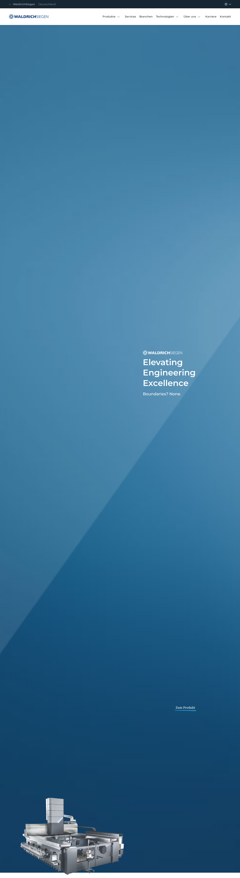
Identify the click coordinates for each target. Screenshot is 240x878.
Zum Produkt (185, 707)
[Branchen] (146, 16)
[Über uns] (190, 16)
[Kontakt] (225, 16)
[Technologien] (165, 16)
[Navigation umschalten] (33, 4)
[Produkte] (109, 16)
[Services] (130, 16)
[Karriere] (210, 16)
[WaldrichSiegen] (27, 16)
